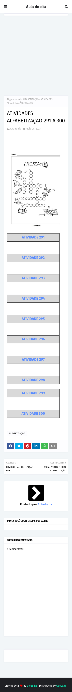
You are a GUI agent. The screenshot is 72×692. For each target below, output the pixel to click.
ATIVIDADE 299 (33, 393)
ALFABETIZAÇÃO (31, 99)
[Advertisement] (36, 54)
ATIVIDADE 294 (33, 298)
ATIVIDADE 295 (33, 319)
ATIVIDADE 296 (33, 339)
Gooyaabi (61, 685)
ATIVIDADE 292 (33, 258)
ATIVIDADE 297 (33, 359)
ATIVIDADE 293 (33, 278)
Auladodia (15, 128)
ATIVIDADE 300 (33, 413)
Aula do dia (36, 6)
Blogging (32, 685)
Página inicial (14, 99)
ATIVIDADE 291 (33, 237)
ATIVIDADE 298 (33, 380)
